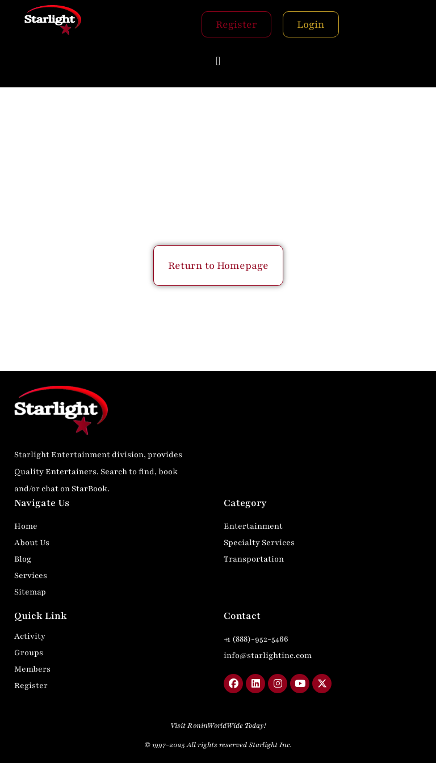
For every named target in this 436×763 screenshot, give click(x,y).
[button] (217, 61)
